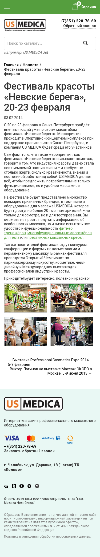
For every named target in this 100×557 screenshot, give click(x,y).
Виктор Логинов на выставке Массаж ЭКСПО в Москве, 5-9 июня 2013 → (51, 371)
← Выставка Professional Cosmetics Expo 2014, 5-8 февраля (49, 362)
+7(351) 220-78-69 (78, 21)
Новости (30, 65)
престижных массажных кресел (55, 237)
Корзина (88, 7)
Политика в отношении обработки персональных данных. (47, 536)
